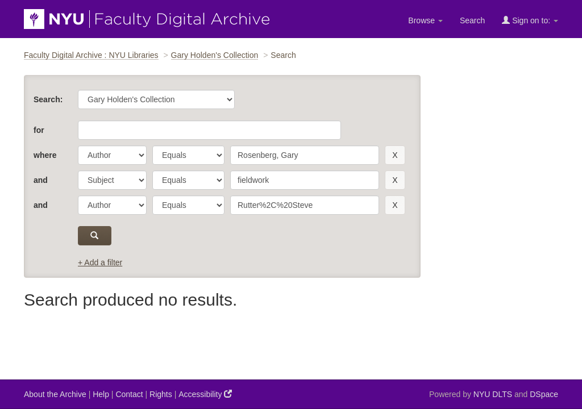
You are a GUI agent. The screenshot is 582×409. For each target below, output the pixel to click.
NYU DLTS (492, 394)
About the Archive (55, 394)
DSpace (544, 394)
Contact (129, 394)
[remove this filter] (395, 155)
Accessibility (205, 394)
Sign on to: (530, 20)
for (39, 130)
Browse (425, 20)
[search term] (304, 155)
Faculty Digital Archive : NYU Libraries (91, 55)
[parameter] (112, 155)
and (41, 180)
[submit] (94, 235)
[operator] (188, 155)
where (45, 155)
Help (101, 394)
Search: (48, 99)
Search (472, 20)
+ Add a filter (100, 262)
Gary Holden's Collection (215, 55)
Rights (160, 394)
